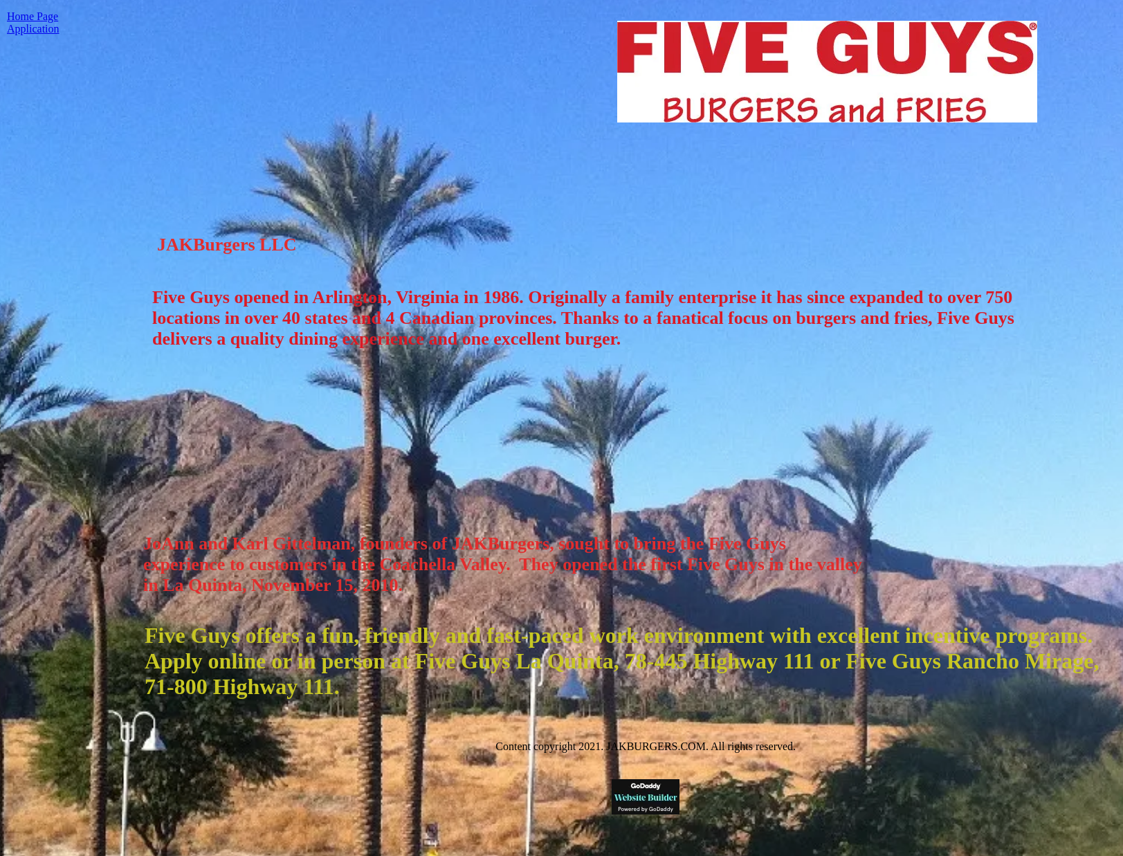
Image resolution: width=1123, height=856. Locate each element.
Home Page (32, 16)
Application (33, 29)
